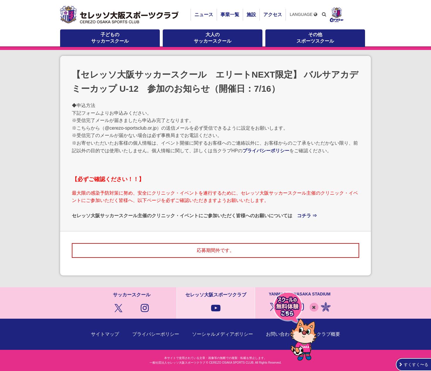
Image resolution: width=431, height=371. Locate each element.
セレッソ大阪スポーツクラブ (120, 15)
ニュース (203, 14)
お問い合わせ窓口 (284, 334)
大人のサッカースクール (212, 38)
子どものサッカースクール (110, 38)
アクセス (272, 14)
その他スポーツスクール (315, 38)
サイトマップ (105, 334)
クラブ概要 (328, 334)
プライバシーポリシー (265, 150)
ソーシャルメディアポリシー (222, 334)
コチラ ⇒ (307, 215)
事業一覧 (229, 14)
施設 (251, 14)
